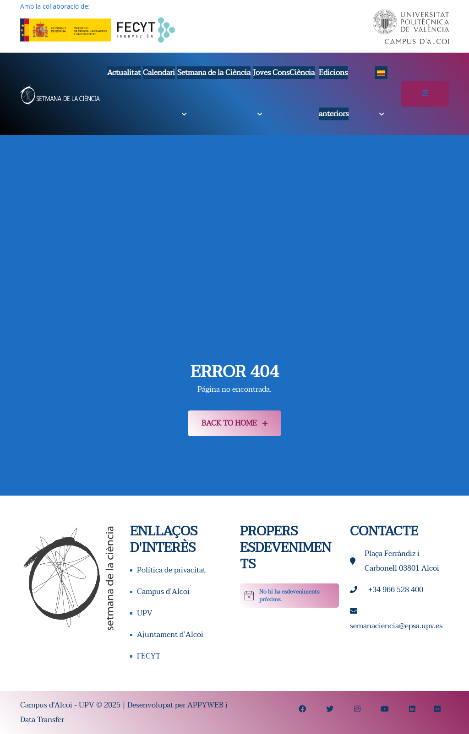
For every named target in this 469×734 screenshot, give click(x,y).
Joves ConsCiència (284, 72)
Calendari (159, 72)
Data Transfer (42, 719)
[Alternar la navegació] (425, 94)
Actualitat (124, 72)
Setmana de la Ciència (214, 72)
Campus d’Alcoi (163, 591)
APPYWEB (205, 705)
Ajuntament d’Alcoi (170, 634)
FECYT (148, 656)
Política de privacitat (171, 570)
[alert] (289, 595)
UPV (145, 613)
